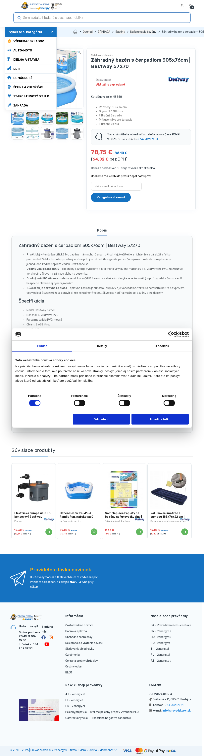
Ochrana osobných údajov (81, 660)
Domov (75, 32)
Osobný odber (73, 666)
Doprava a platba (76, 631)
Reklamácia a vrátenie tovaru (84, 643)
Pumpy (18, 521)
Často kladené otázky (79, 625)
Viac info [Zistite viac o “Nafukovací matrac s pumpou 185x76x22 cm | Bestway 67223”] (184, 531)
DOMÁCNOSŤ (19, 78)
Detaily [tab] (102, 345)
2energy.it (77, 700)
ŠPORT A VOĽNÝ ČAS (25, 87)
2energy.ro (164, 643)
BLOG (68, 672)
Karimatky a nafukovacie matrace (168, 521)
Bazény (120, 32)
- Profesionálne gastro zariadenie (110, 718)
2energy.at (164, 660)
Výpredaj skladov (25, 41)
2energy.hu (164, 637)
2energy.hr (78, 706)
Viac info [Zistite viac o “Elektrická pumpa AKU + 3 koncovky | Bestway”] (48, 531)
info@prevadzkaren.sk (177, 710)
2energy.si (162, 649)
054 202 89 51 (148, 139)
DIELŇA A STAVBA (23, 59)
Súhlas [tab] (42, 345)
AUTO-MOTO (19, 50)
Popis (102, 231)
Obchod (87, 32)
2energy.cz (164, 631)
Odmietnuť (101, 419)
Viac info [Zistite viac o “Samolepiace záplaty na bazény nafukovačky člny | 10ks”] (139, 531)
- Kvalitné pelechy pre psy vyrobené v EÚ (113, 712)
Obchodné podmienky (78, 637)
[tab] (102, 232)
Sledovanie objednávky (79, 649)
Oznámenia (72, 654)
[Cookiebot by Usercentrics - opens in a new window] (171, 334)
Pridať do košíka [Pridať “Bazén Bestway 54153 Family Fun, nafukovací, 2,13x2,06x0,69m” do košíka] (93, 531)
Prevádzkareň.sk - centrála (174, 625)
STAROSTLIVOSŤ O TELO (28, 96)
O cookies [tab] (162, 345)
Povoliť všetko (160, 419)
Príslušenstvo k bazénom (118, 521)
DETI (13, 68)
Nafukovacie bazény (143, 32)
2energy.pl (163, 654)
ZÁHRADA (17, 105)
